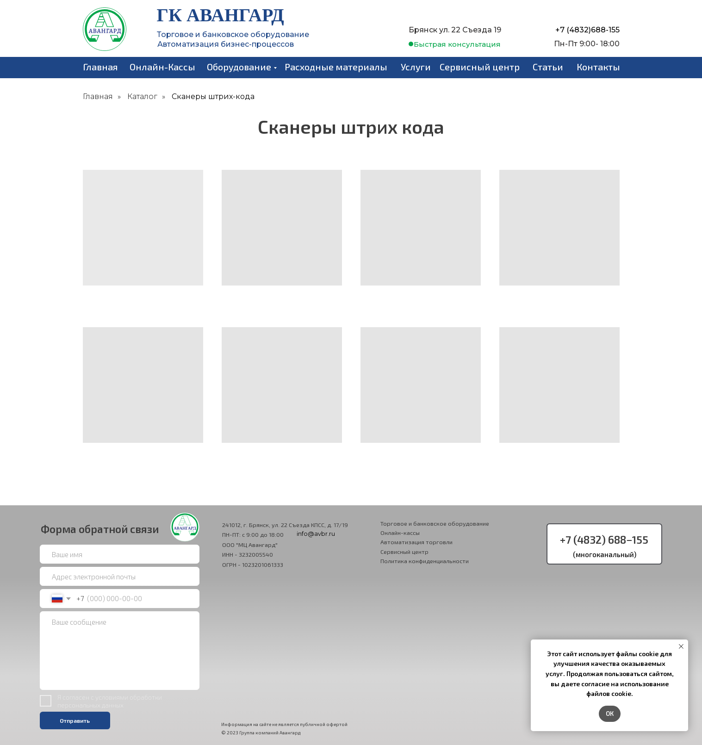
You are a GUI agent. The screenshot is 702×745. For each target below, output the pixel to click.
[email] (119, 576)
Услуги (416, 66)
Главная (100, 66)
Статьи (548, 66)
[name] (119, 554)
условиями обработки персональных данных (109, 701)
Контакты (598, 66)
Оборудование (239, 66)
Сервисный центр (480, 66)
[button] (457, 44)
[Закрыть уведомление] (681, 646)
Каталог (142, 96)
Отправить (75, 720)
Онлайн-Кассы (162, 66)
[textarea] (119, 650)
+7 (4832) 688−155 (604, 539)
